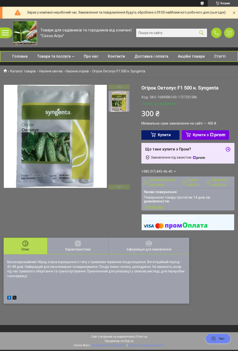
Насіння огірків (77, 71)
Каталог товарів (23, 71)
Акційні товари (191, 56)
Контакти (116, 56)
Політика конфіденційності (146, 345)
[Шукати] (201, 33)
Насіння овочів (50, 71)
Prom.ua (141, 336)
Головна (20, 56)
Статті (220, 56)
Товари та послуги (54, 56)
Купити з (209, 135)
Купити (164, 135)
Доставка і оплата (151, 56)
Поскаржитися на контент (108, 345)
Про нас (91, 56)
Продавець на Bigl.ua (119, 341)
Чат (218, 338)
